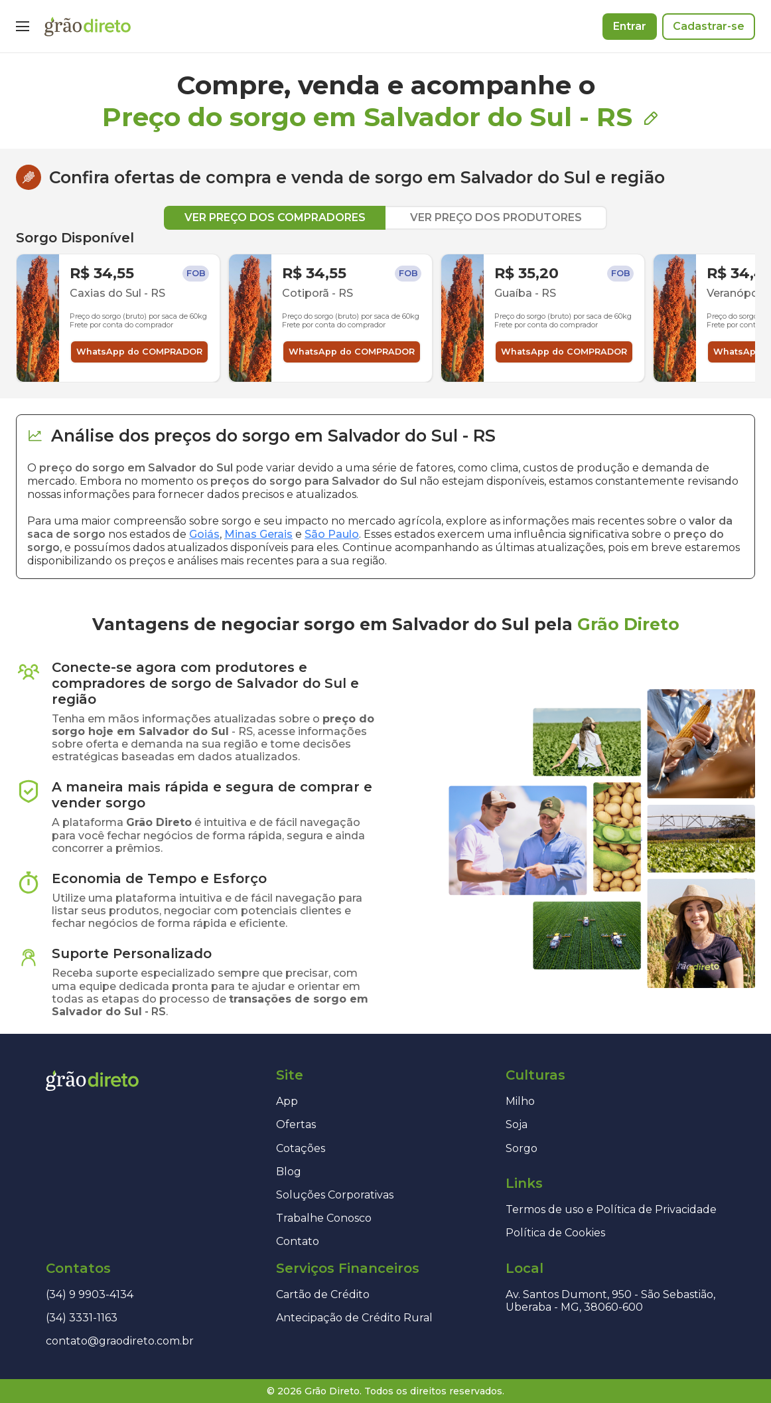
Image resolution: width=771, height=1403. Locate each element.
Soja (516, 1124)
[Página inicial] (87, 26)
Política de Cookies (555, 1232)
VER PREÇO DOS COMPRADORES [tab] (275, 217)
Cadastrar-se (708, 26)
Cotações (300, 1148)
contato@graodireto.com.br (120, 1341)
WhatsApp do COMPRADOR (139, 352)
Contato (297, 1241)
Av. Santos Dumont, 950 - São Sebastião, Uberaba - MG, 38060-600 (610, 1300)
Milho (520, 1101)
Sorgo (521, 1148)
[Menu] (22, 26)
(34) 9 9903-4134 (89, 1294)
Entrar (629, 26)
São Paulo (332, 534)
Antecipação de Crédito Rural (354, 1317)
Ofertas (296, 1124)
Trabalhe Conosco (324, 1218)
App (287, 1101)
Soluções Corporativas (334, 1195)
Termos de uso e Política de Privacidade (611, 1209)
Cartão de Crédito (323, 1294)
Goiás (204, 534)
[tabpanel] (385, 306)
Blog (288, 1171)
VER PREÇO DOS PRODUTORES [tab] (496, 217)
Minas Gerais (258, 534)
